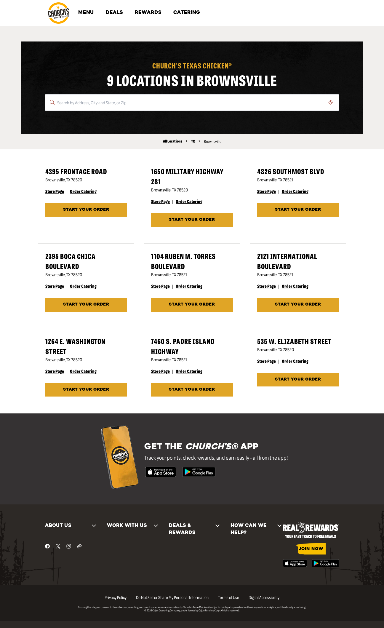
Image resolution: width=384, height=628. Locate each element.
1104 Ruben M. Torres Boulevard (183, 261)
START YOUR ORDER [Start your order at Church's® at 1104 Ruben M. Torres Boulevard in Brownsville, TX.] (192, 304)
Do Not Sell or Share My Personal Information (172, 597)
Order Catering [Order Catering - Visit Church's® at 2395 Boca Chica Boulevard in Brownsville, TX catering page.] (83, 286)
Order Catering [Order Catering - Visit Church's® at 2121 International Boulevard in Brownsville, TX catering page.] (295, 286)
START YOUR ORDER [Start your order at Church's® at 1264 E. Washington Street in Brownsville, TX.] (86, 389)
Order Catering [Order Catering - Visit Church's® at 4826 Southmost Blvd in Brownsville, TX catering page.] (295, 191)
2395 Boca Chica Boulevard (70, 261)
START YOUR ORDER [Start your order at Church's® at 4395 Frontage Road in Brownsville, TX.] (86, 209)
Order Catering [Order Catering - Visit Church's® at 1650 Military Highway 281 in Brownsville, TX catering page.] (189, 201)
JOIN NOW (311, 549)
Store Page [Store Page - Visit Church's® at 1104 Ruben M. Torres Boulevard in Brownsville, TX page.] (160, 286)
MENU (86, 12)
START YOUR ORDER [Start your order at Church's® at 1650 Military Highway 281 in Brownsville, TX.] (192, 220)
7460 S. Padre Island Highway (183, 346)
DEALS (114, 12)
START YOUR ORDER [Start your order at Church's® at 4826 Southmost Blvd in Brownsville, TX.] (298, 209)
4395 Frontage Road (76, 171)
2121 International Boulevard (287, 261)
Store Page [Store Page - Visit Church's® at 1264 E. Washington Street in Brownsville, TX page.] (54, 371)
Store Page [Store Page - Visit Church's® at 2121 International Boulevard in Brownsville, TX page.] (266, 286)
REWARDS (148, 12)
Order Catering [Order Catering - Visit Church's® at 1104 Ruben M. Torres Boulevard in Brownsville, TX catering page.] (189, 286)
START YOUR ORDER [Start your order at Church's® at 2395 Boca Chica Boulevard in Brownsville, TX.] (86, 304)
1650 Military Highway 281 (187, 176)
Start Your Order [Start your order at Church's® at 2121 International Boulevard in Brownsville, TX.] (298, 304)
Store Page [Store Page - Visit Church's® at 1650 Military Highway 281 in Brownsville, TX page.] (160, 201)
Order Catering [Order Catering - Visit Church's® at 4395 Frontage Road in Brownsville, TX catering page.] (83, 191)
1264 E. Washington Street (75, 346)
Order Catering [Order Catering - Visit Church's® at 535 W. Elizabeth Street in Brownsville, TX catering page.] (295, 361)
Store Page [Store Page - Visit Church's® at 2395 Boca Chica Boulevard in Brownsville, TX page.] (54, 286)
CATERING (186, 12)
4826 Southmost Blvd (290, 171)
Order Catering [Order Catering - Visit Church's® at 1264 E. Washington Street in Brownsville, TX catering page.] (83, 371)
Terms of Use (228, 597)
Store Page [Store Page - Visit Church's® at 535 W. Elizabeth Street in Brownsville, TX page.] (266, 361)
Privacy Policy (116, 597)
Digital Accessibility (264, 597)
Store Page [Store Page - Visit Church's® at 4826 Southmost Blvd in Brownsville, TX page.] (266, 191)
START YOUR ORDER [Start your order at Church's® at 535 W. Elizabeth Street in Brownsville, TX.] (298, 379)
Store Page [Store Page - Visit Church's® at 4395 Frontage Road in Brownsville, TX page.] (54, 191)
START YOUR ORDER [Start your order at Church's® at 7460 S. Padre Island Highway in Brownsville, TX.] (192, 389)
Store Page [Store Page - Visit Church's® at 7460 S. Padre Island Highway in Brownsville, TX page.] (160, 371)
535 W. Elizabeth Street (294, 341)
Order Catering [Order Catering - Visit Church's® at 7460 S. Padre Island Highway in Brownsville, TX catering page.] (189, 371)
